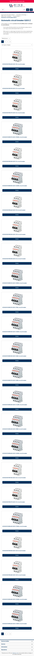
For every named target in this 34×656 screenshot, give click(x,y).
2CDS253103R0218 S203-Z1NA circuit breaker (14, 307)
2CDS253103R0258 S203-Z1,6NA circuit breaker (14, 404)
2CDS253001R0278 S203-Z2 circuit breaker (13, 502)
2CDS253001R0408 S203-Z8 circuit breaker (13, 64)
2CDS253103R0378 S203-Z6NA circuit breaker (14, 380)
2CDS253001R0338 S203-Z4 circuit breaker (13, 161)
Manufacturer (6, 38)
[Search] (24, 9)
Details (17, 68)
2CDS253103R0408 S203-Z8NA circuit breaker (14, 429)
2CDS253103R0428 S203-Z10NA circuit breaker (14, 526)
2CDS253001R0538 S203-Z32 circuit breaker (14, 234)
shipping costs (15, 653)
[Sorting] (17, 45)
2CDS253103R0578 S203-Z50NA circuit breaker (14, 137)
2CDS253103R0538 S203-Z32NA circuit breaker (14, 331)
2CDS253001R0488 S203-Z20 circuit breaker (14, 575)
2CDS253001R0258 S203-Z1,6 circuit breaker (14, 258)
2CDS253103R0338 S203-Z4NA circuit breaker (14, 356)
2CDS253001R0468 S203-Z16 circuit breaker (13, 210)
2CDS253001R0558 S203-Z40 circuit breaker (14, 550)
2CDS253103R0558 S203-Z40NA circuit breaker (14, 185)
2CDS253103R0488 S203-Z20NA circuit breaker (14, 599)
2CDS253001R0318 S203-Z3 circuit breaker (13, 88)
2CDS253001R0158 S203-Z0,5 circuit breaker (14, 477)
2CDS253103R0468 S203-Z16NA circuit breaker (14, 623)
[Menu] (2, 9)
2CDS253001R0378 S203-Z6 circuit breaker (13, 112)
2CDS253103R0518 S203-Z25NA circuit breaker (14, 283)
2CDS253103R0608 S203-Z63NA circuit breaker (14, 453)
